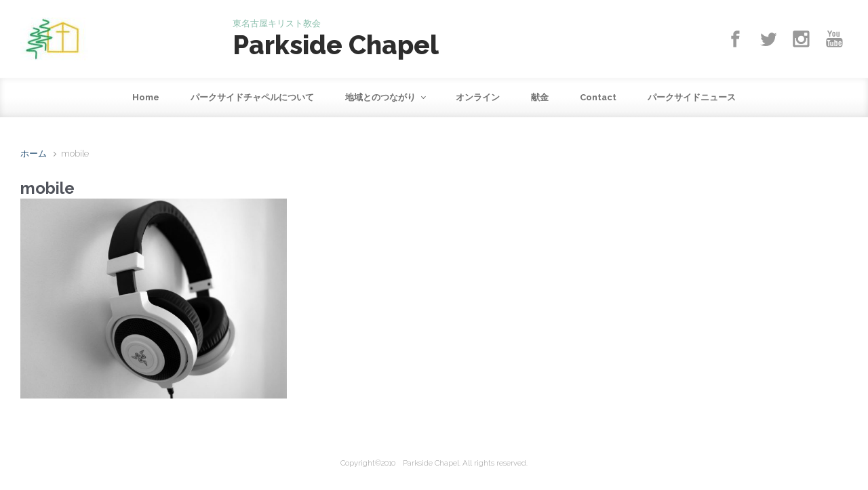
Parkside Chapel (336, 45)
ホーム (33, 153)
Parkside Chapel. (431, 463)
